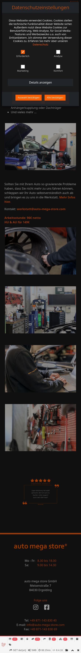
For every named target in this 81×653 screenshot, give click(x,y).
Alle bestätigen (55, 97)
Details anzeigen (40, 82)
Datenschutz (40, 44)
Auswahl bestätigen (28, 97)
